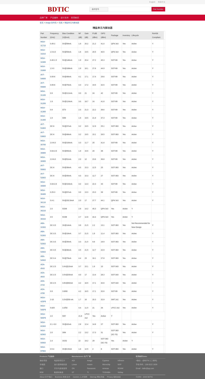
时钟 (41, 372)
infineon (121, 360)
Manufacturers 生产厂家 (81, 356)
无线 (60, 23)
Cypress (105, 360)
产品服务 (54, 18)
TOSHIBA (106, 372)
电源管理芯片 (59, 360)
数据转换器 (58, 372)
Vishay (120, 372)
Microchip (106, 364)
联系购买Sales (141, 356)
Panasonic (91, 368)
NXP (119, 364)
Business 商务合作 (62, 377)
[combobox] (99, 9)
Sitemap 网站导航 (97, 377)
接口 (41, 368)
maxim (89, 364)
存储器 (42, 364)
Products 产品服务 (47, 356)
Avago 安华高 (51, 23)
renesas (105, 368)
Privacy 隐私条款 (114, 377)
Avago (89, 360)
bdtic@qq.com (148, 368)
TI (88, 372)
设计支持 (65, 18)
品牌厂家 (44, 18)
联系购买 (75, 18)
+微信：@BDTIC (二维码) (146, 360)
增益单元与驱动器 (71, 23)
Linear (74, 364)
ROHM (120, 368)
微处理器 (43, 360)
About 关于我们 (46, 377)
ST (73, 372)
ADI (73, 360)
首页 (41, 23)
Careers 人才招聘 (80, 377)
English (152, 2)
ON (73, 368)
